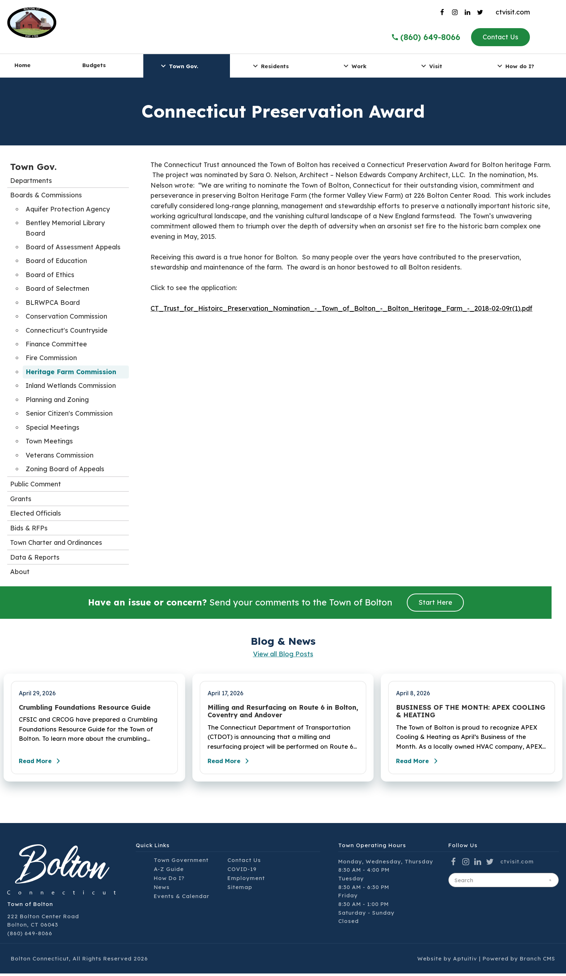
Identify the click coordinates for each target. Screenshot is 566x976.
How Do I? (169, 880)
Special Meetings (52, 427)
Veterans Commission (59, 455)
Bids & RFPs (29, 528)
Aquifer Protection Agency (68, 209)
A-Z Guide (169, 871)
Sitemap (239, 889)
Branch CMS (537, 960)
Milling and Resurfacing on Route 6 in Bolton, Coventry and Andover (283, 711)
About (20, 572)
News (162, 889)
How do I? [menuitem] (514, 65)
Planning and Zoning (57, 399)
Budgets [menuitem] (94, 65)
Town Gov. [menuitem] (178, 65)
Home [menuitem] (22, 65)
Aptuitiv (465, 960)
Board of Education (56, 261)
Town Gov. (33, 166)
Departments (31, 180)
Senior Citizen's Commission (69, 413)
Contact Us (500, 37)
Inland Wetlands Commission (71, 385)
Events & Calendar (181, 898)
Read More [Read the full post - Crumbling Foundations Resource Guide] (43, 763)
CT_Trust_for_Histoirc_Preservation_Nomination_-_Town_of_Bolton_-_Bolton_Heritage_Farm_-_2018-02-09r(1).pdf (341, 308)
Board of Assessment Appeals (73, 247)
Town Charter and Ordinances (56, 542)
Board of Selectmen (57, 288)
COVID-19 (242, 871)
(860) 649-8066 (29, 935)
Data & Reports (35, 557)
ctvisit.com (513, 12)
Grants (20, 499)
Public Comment (35, 484)
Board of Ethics (50, 275)
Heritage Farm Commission (71, 372)
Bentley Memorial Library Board (65, 228)
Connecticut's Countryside (67, 330)
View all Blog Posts (283, 654)
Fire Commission (51, 358)
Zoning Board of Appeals (65, 469)
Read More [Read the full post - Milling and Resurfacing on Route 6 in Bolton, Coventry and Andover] (232, 763)
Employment (246, 880)
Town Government (181, 862)
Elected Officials (35, 513)
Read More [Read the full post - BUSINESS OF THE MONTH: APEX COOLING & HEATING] (420, 763)
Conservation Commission (66, 316)
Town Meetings (49, 441)
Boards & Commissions (46, 195)
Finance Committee (56, 344)
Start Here (435, 602)
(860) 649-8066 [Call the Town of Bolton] (425, 37)
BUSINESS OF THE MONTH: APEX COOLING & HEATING (470, 711)
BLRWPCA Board (53, 302)
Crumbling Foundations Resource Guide (85, 708)
